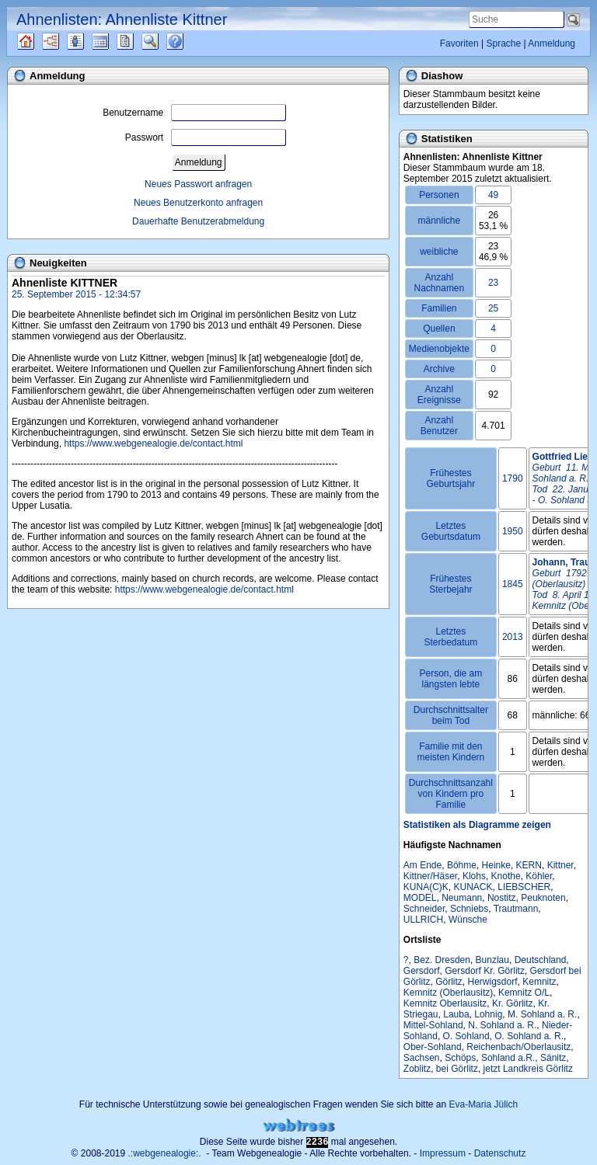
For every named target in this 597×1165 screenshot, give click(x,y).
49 (493, 195)
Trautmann (516, 908)
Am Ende (422, 865)
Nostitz (501, 897)
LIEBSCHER (524, 887)
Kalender (114, 41)
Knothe (506, 876)
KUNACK (473, 887)
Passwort (205, 137)
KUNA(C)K (426, 887)
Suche (162, 41)
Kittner (560, 865)
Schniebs (469, 908)
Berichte (138, 41)
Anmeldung (551, 43)
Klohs (474, 876)
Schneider (424, 908)
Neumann (462, 897)
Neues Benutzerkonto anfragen (198, 202)
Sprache (503, 43)
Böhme (462, 865)
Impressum (443, 1153)
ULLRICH (423, 919)
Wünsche (468, 919)
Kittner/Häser (430, 876)
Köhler (538, 876)
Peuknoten (543, 897)
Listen (87, 41)
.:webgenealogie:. (164, 1153)
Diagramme (64, 41)
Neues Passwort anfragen (198, 184)
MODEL (420, 897)
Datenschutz (500, 1153)
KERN (529, 865)
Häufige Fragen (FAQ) (188, 41)
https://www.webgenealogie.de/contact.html (153, 443)
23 (493, 282)
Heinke (496, 865)
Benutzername (194, 112)
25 (493, 308)
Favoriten (459, 43)
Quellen (39, 41)
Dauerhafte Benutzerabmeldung (198, 221)
